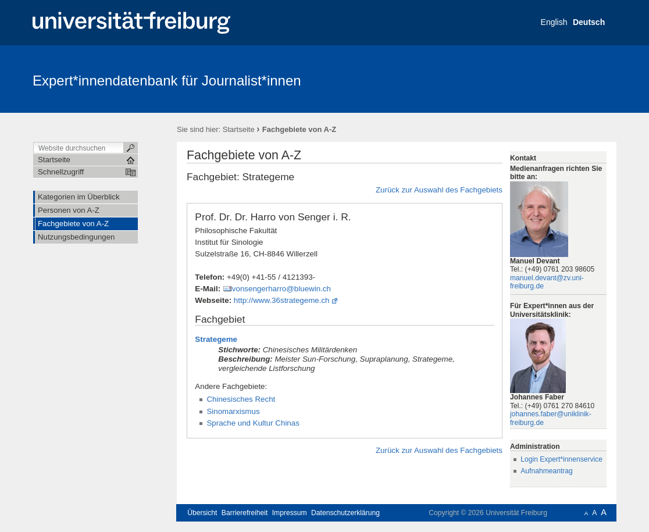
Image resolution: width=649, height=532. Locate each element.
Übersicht (202, 513)
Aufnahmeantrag (546, 471)
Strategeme (216, 339)
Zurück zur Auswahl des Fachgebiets (439, 189)
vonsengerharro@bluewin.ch (281, 288)
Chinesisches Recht (240, 399)
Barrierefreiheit (245, 513)
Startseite (239, 129)
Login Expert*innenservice (561, 459)
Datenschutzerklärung (345, 513)
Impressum (289, 513)
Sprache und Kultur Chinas (252, 423)
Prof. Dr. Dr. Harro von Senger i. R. (273, 217)
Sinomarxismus (232, 411)
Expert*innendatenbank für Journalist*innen (167, 80)
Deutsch (589, 22)
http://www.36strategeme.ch (282, 300)
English (554, 22)
